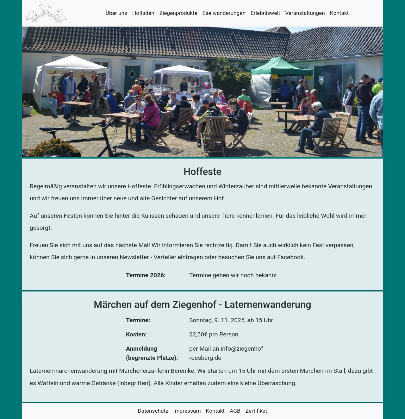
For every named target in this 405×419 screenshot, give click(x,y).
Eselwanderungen (224, 13)
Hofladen (143, 13)
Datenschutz (153, 411)
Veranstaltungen (305, 13)
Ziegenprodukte (178, 13)
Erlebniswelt (265, 13)
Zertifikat (256, 411)
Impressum (187, 411)
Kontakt (339, 13)
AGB (235, 411)
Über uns (116, 13)
